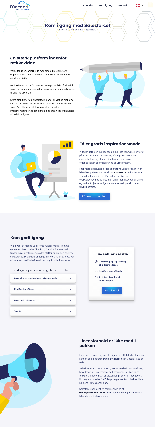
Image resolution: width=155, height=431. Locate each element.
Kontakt (123, 5)
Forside (88, 5)
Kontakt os (121, 172)
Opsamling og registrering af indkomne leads (37, 278)
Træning (18, 312)
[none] (139, 5)
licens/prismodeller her (94, 393)
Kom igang (105, 5)
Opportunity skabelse (25, 301)
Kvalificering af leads (25, 289)
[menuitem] (139, 5)
